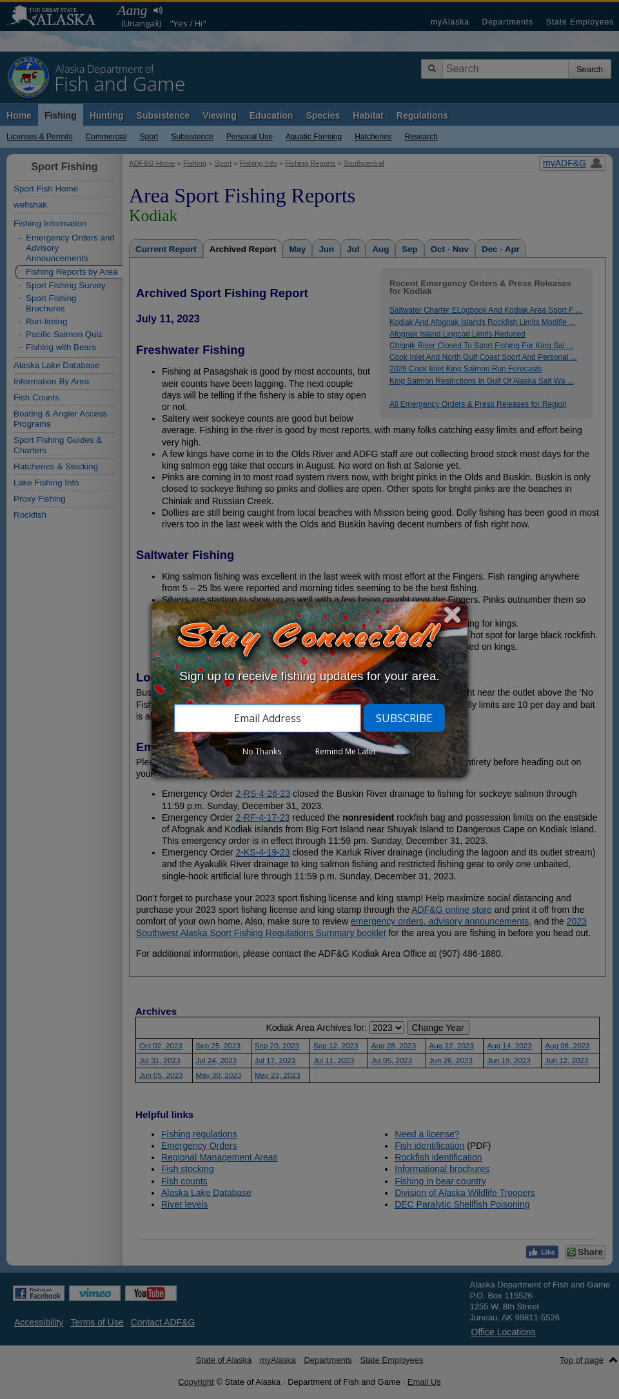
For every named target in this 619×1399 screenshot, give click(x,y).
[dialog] (309, 690)
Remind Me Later (346, 751)
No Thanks (261, 751)
